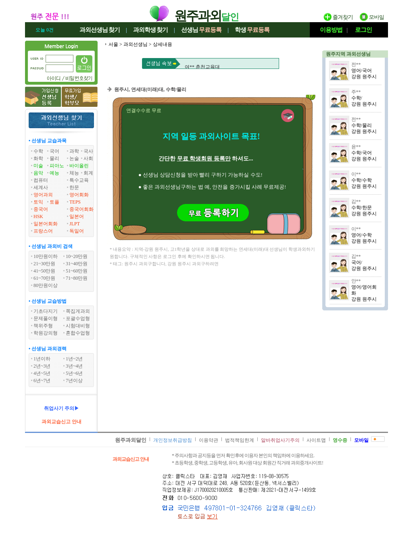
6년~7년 (42, 380)
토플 (54, 202)
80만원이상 (45, 285)
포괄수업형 (78, 318)
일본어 (76, 216)
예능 (54, 173)
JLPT (74, 224)
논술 (74, 158)
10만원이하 (45, 256)
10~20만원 (77, 256)
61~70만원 (44, 278)
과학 (74, 151)
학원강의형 (45, 333)
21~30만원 (44, 263)
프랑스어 (43, 231)
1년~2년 (74, 359)
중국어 (40, 209)
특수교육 (79, 180)
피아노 (57, 166)
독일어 (76, 231)
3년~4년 (74, 366)
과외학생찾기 (150, 30)
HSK (38, 216)
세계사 (40, 187)
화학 (38, 158)
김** (356, 201)
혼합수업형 (78, 333)
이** (356, 174)
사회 (88, 158)
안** (356, 281)
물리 (54, 158)
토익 (38, 202)
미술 (38, 166)
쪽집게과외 (78, 311)
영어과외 (43, 195)
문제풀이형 (45, 318)
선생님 (201, 30)
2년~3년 (42, 366)
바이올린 (79, 166)
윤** (356, 147)
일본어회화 (45, 224)
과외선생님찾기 (99, 30)
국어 (54, 151)
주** (356, 92)
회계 (88, 173)
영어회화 (79, 195)
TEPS (75, 202)
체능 (74, 173)
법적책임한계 (239, 440)
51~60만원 (77, 271)
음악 (38, 173)
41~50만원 (44, 271)
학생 (252, 30)
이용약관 (208, 440)
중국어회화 (81, 209)
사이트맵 (316, 440)
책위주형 (43, 326)
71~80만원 (77, 278)
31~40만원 (77, 263)
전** (356, 64)
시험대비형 (78, 326)
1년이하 (41, 359)
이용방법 (331, 30)
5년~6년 (74, 373)
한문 (74, 187)
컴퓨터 (40, 180)
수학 (38, 151)
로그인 (363, 30)
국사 (88, 151)
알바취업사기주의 (280, 440)
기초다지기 (45, 311)
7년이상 (74, 380)
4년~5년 (42, 373)
